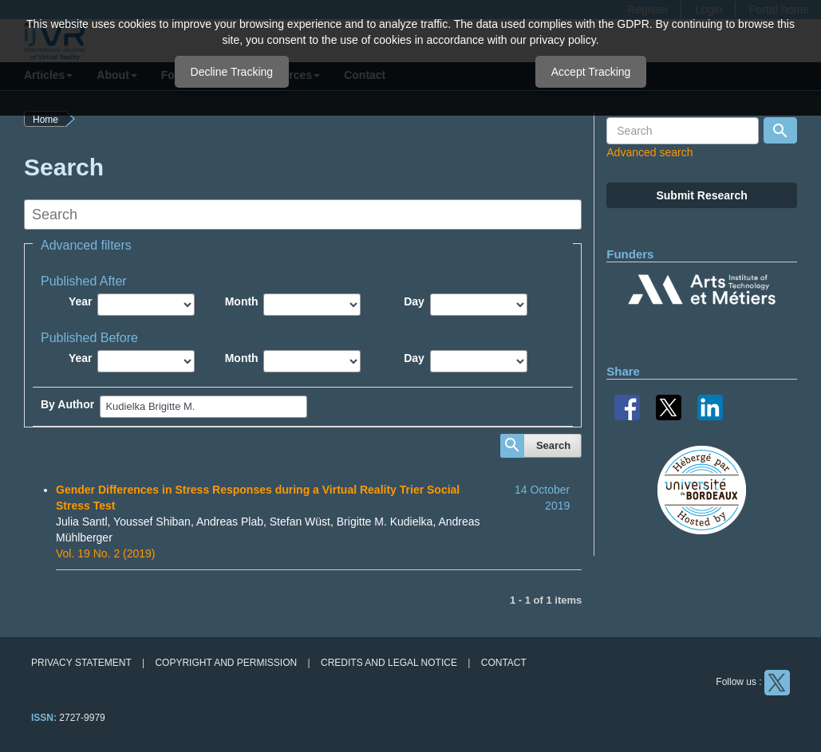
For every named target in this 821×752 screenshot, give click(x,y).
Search (553, 445)
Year (81, 301)
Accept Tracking (591, 71)
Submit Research (701, 195)
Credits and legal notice (389, 662)
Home (45, 119)
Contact (504, 662)
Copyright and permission (226, 662)
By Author (67, 404)
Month (242, 301)
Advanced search (649, 152)
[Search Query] (682, 130)
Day (414, 301)
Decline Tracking (232, 71)
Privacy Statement (81, 662)
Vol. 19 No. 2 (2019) (106, 553)
